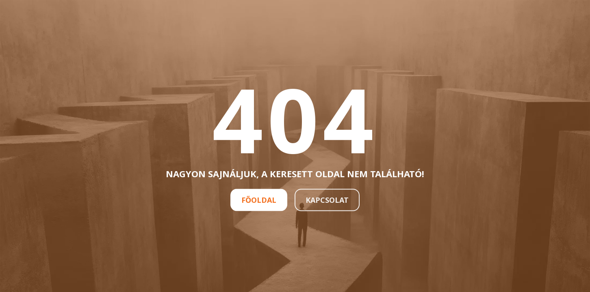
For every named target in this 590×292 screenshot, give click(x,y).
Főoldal (258, 199)
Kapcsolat (327, 199)
